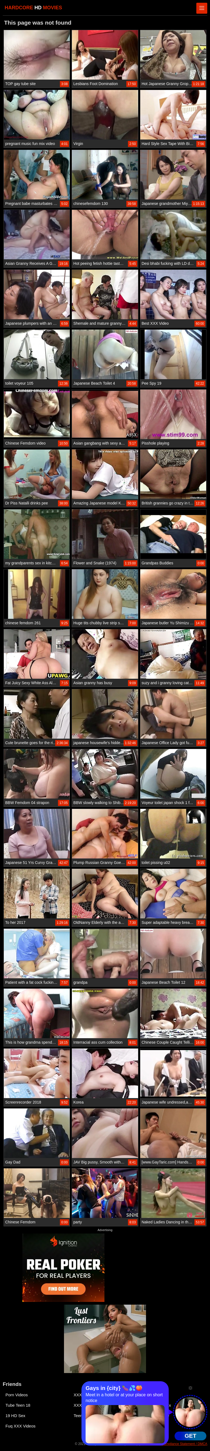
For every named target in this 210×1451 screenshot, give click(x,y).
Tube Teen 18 (17, 1405)
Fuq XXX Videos (20, 1426)
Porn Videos (16, 1394)
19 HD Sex (15, 1415)
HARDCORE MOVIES (33, 7)
